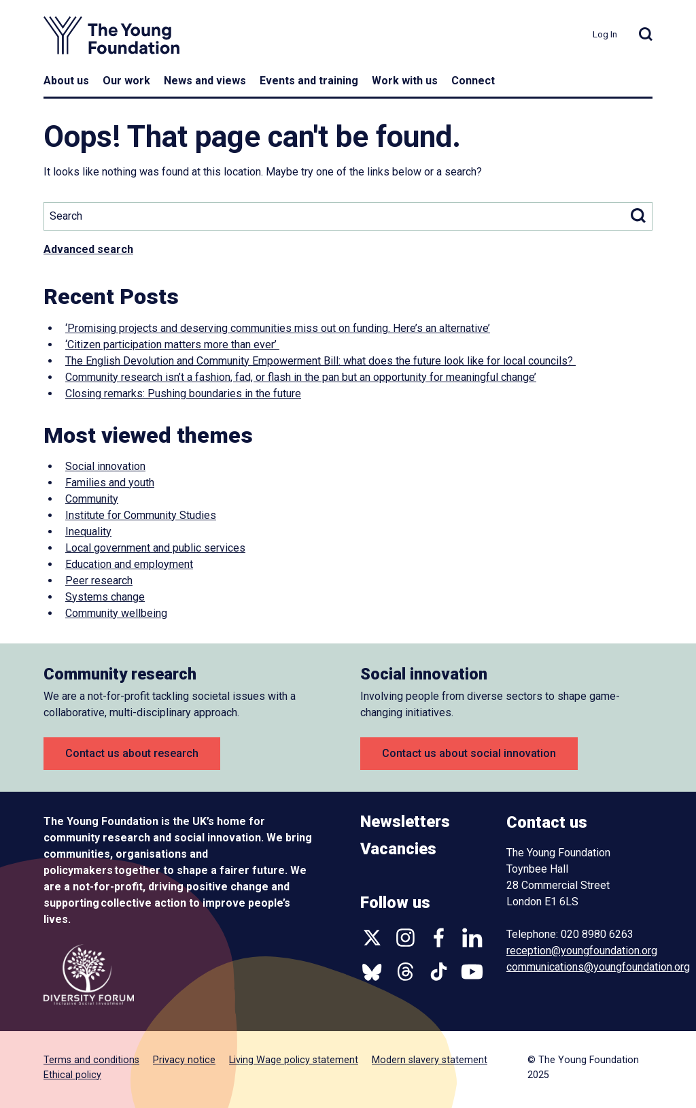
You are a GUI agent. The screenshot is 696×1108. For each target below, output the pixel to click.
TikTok (439, 972)
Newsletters (405, 821)
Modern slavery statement (429, 1060)
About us (66, 80)
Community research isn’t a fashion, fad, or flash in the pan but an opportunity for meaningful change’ (300, 377)
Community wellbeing (116, 613)
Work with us (405, 80)
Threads (405, 972)
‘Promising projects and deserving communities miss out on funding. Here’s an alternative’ (277, 328)
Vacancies (398, 848)
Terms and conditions (91, 1060)
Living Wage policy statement (293, 1060)
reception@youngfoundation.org (581, 950)
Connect (473, 80)
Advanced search (88, 249)
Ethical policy (72, 1075)
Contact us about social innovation (469, 753)
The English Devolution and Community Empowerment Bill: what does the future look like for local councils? (320, 360)
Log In (605, 34)
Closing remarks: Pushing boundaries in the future (183, 393)
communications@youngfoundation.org (598, 966)
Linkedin (472, 938)
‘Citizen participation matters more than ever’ (172, 344)
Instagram (405, 938)
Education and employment (129, 564)
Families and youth (109, 482)
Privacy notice (184, 1060)
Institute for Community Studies (140, 515)
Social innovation (105, 466)
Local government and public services (155, 547)
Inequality (88, 531)
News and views (205, 80)
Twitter (372, 938)
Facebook (439, 938)
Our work (126, 80)
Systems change (105, 596)
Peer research (99, 580)
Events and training (309, 80)
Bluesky (372, 972)
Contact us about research (131, 753)
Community (91, 498)
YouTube (472, 972)
